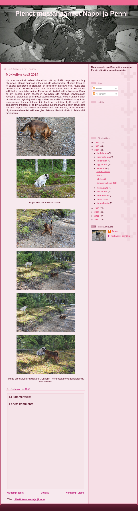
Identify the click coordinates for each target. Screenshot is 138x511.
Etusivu (45, 492)
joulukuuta (102, 153)
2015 (97, 146)
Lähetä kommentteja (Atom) (29, 499)
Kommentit (99, 94)
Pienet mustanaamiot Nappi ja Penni (71, 13)
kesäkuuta (102, 191)
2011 (97, 216)
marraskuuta (103, 157)
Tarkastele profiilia (120, 236)
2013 (97, 208)
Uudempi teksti (15, 492)
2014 (97, 150)
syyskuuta (102, 164)
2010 (97, 219)
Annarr (115, 231)
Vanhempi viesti (75, 492)
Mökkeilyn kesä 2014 (106, 183)
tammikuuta (103, 203)
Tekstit (97, 88)
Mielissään (101, 179)
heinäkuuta (103, 188)
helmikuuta (103, 199)
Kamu (99, 175)
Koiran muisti (103, 171)
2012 (97, 212)
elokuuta (101, 168)
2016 (97, 142)
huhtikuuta (102, 195)
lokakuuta (102, 160)
